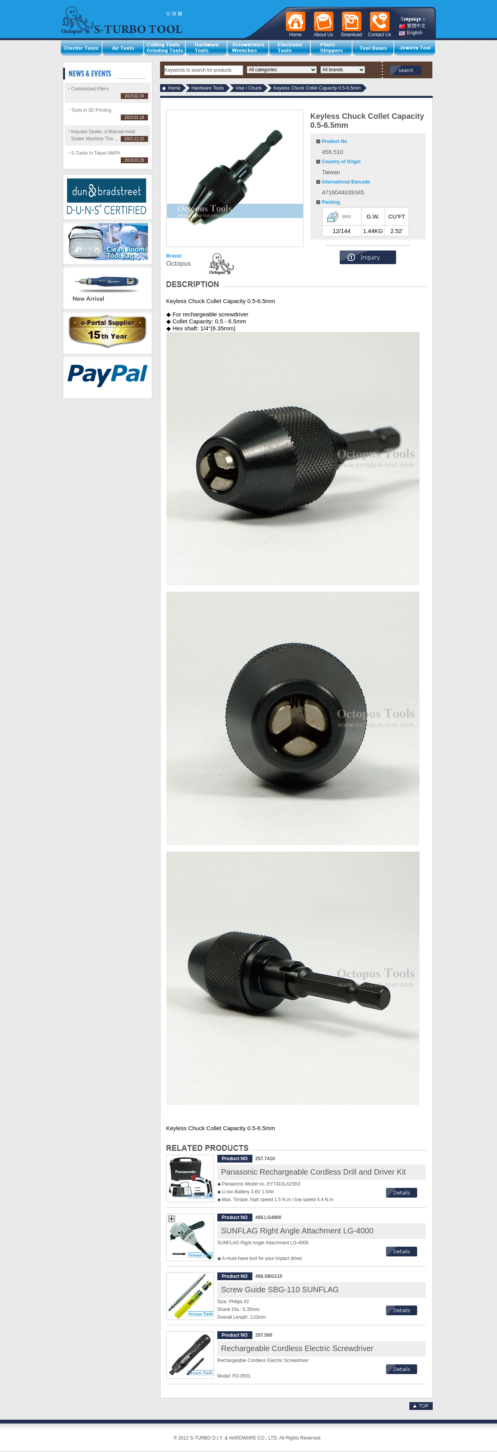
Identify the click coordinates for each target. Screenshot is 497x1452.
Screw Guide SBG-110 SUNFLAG (280, 1289)
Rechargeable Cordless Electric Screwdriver (297, 1348)
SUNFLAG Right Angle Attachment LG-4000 (297, 1230)
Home (174, 88)
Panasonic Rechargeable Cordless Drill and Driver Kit (313, 1172)
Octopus (178, 263)
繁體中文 (412, 25)
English (410, 32)
